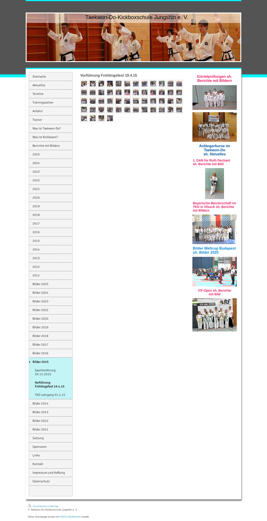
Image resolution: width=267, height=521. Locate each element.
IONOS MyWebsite (70, 516)
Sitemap (53, 506)
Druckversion (38, 506)
